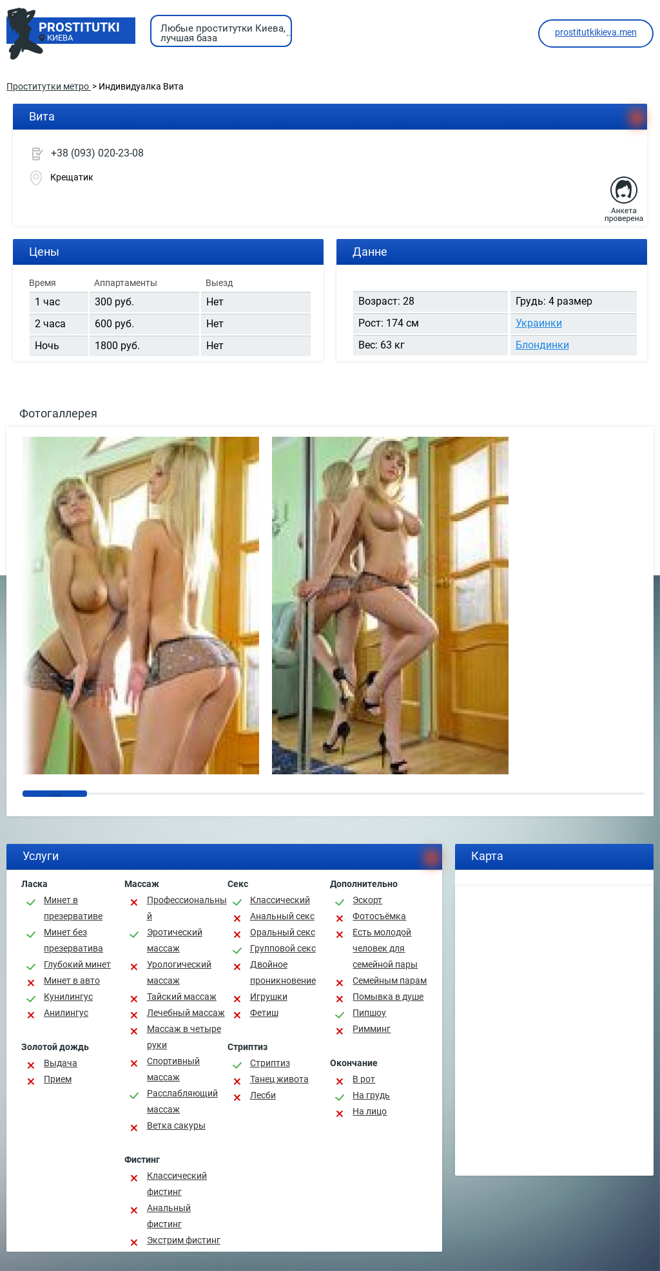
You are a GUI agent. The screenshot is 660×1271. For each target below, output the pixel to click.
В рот (364, 1079)
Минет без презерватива (73, 940)
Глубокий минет (77, 964)
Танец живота (279, 1079)
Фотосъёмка (379, 916)
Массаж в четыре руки (184, 1037)
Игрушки (268, 996)
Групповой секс (283, 948)
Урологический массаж (179, 972)
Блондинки (542, 345)
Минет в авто (72, 980)
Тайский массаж (182, 996)
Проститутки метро (48, 86)
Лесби (263, 1095)
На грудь (371, 1095)
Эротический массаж (174, 940)
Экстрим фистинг (183, 1240)
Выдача (60, 1063)
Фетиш (264, 1013)
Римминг (372, 1029)
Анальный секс (282, 916)
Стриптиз (270, 1063)
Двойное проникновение (283, 972)
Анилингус (66, 1013)
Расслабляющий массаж (182, 1101)
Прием (58, 1079)
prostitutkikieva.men (595, 32)
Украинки (539, 323)
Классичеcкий (280, 900)
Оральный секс (282, 932)
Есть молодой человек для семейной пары (385, 948)
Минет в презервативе (73, 908)
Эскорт (367, 900)
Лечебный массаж (186, 1013)
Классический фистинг (177, 1184)
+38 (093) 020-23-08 (97, 153)
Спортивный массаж (173, 1069)
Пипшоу (369, 1013)
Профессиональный (187, 908)
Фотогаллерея (58, 413)
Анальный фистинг (169, 1216)
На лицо (370, 1111)
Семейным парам (390, 980)
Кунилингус (68, 996)
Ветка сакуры (176, 1125)
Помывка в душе (388, 996)
